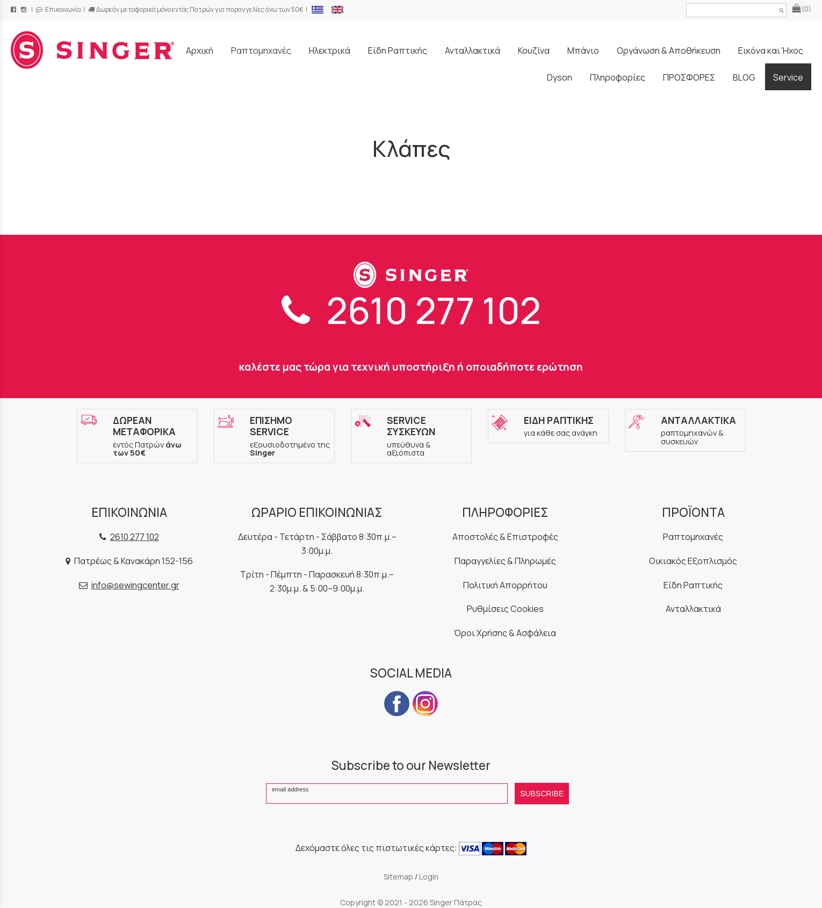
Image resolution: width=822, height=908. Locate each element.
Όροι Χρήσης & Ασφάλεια (505, 633)
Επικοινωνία (58, 9)
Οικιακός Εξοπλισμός (693, 561)
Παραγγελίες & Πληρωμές (505, 561)
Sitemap (398, 876)
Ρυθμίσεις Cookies (505, 609)
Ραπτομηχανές (693, 537)
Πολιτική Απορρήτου (505, 585)
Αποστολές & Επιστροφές (505, 537)
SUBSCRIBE (542, 793)
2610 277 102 (411, 310)
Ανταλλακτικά (693, 609)
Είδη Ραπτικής (693, 585)
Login (428, 876)
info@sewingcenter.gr (135, 585)
